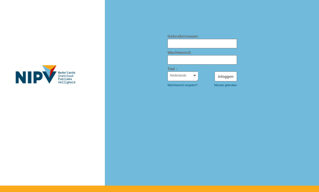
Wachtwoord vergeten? (183, 85)
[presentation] (202, 101)
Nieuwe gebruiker (225, 85)
